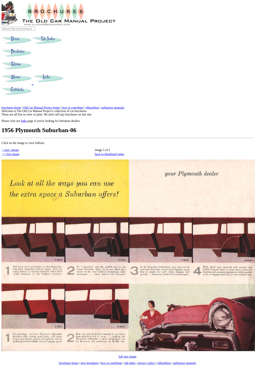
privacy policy (147, 363)
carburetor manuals (112, 107)
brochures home (11, 107)
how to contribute (73, 107)
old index (130, 363)
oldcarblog (92, 107)
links (24, 120)
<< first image (10, 154)
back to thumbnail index (109, 154)
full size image (127, 356)
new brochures (90, 363)
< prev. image (10, 150)
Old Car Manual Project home (42, 107)
